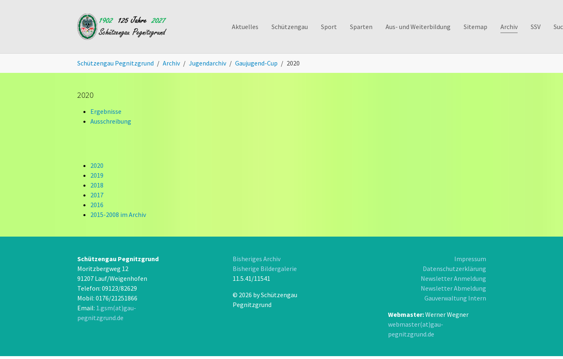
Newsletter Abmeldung (453, 288)
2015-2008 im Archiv (118, 214)
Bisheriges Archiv (256, 259)
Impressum (470, 259)
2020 (96, 165)
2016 (96, 205)
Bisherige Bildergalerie (265, 268)
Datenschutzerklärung (454, 268)
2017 (96, 195)
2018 (96, 185)
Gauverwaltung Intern (455, 298)
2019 (96, 175)
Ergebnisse (105, 111)
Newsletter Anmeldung (453, 278)
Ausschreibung (110, 121)
